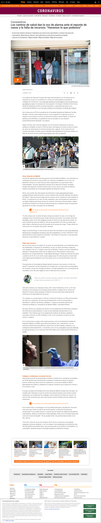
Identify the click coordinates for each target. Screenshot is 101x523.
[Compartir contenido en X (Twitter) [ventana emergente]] (67, 92)
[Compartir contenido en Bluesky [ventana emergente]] (71, 92)
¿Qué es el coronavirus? (19, 37)
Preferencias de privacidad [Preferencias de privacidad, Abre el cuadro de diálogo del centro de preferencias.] (89, 516)
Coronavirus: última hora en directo (23, 35)
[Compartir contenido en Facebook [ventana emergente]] (64, 92)
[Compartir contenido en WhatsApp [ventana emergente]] (74, 92)
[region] (50, 511)
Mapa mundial (33, 37)
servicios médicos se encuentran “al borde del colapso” (59, 108)
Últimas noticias (57, 477)
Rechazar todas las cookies (89, 511)
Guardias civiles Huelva (60, 474)
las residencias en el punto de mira (66, 424)
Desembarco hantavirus (28, 474)
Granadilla (40, 474)
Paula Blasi (84, 474)
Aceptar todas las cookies (90, 506)
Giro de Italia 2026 (74, 474)
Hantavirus (17, 474)
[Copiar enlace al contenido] (77, 92)
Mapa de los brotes (56, 37)
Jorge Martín (48, 474)
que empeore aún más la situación (55, 133)
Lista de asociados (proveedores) (52, 509)
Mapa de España (44, 37)
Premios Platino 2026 (45, 477)
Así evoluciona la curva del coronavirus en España (52, 35)
